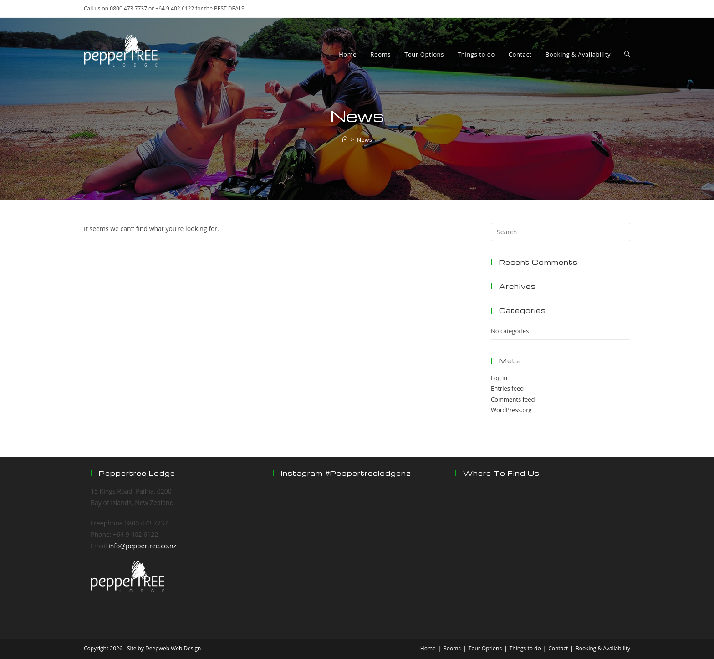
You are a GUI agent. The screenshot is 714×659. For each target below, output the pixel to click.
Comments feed (513, 399)
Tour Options (485, 648)
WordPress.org (511, 410)
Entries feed (507, 388)
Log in (499, 378)
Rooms (452, 648)
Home (428, 648)
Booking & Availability (603, 648)
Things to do (525, 648)
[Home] (345, 139)
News (364, 139)
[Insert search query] (560, 232)
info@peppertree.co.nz (142, 545)
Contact (558, 648)
